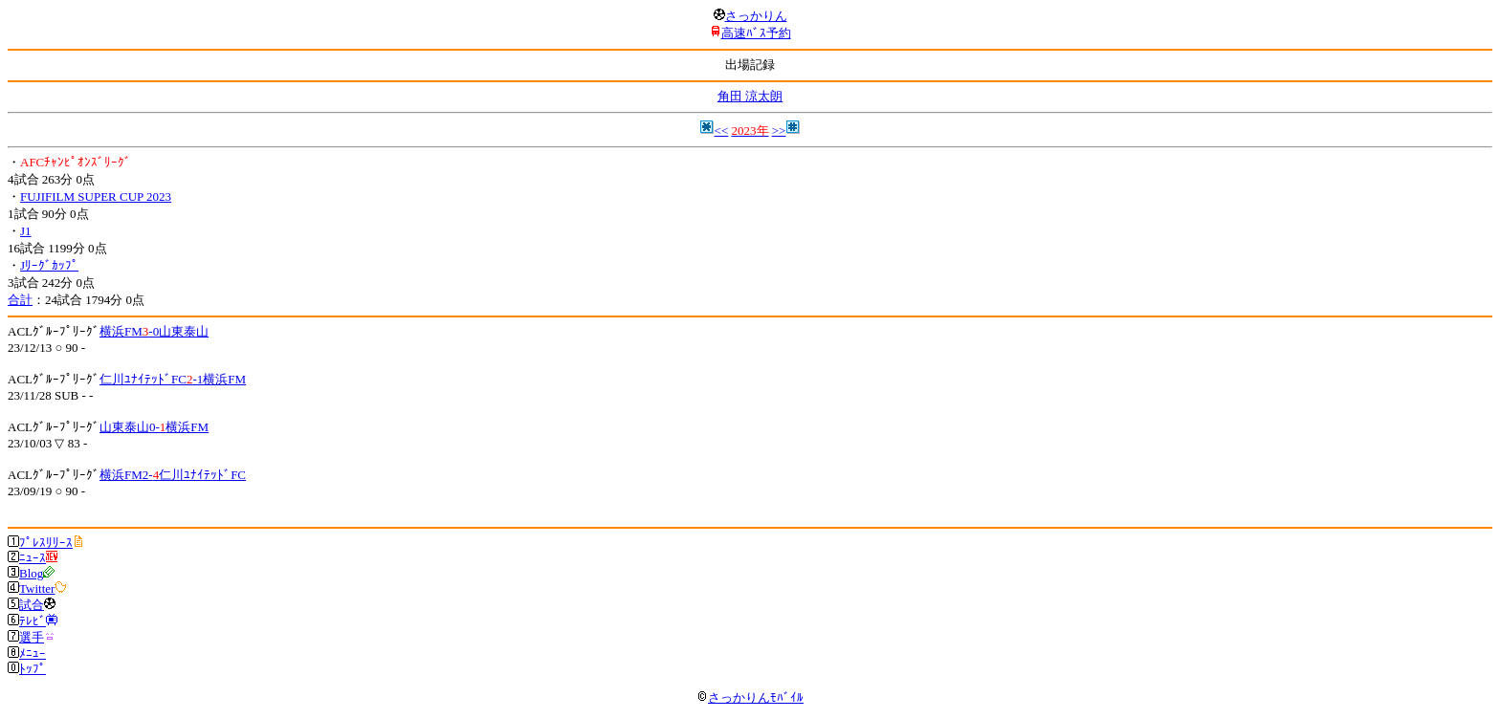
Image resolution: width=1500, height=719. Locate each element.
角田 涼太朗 (750, 96)
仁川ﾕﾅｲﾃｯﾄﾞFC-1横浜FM (172, 379)
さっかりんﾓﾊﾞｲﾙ (750, 697)
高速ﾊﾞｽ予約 (756, 33)
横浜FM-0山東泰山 (154, 331)
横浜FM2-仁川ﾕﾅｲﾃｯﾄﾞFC (172, 475)
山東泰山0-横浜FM (154, 427)
